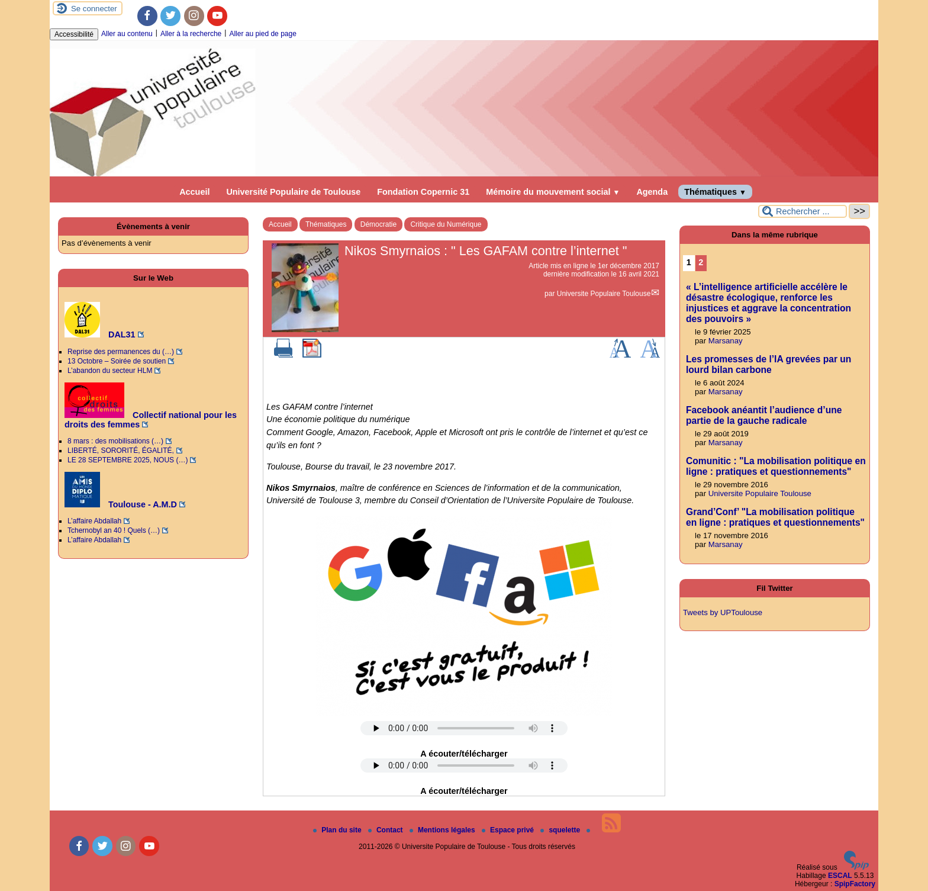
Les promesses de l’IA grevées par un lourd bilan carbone (768, 364)
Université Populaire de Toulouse (293, 192)
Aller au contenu (127, 34)
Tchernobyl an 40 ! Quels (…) (113, 530)
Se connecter (94, 8)
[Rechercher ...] (802, 211)
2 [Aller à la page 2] (700, 262)
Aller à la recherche (190, 34)
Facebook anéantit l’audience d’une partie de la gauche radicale (764, 415)
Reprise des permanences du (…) (120, 352)
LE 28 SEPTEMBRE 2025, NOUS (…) (127, 460)
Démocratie (378, 224)
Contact (386, 830)
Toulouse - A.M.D (121, 504)
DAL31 (100, 334)
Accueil (194, 192)
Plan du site (338, 830)
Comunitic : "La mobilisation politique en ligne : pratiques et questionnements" (776, 466)
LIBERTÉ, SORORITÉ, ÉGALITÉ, (120, 450)
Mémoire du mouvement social (553, 192)
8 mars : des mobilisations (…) (115, 441)
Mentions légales (443, 830)
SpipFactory (854, 884)
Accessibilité (74, 34)
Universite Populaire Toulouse (604, 294)
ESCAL (840, 875)
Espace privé (509, 830)
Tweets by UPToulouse (722, 612)
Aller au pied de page (262, 34)
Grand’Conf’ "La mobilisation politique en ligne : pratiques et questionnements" (775, 517)
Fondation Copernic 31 (423, 192)
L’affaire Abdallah (94, 521)
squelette (561, 830)
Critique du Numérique (445, 224)
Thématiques (715, 192)
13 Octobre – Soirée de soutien (116, 361)
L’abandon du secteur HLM (109, 370)
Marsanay (725, 340)
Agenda (652, 192)
